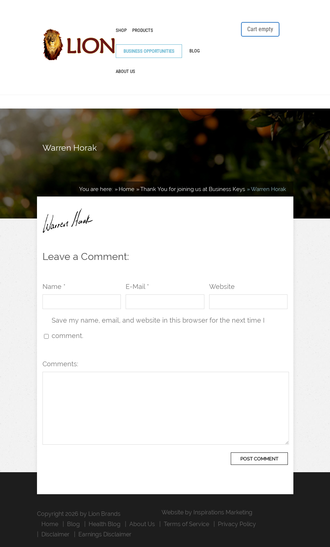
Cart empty (260, 29)
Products (142, 30)
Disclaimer (55, 534)
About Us (125, 71)
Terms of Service (186, 524)
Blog (194, 51)
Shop (121, 30)
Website (222, 286)
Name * (54, 286)
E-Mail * (137, 286)
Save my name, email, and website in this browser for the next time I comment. (158, 327)
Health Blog (104, 524)
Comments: (60, 364)
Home (49, 524)
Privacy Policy (237, 524)
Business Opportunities (148, 51)
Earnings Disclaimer (104, 534)
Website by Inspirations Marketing (207, 512)
